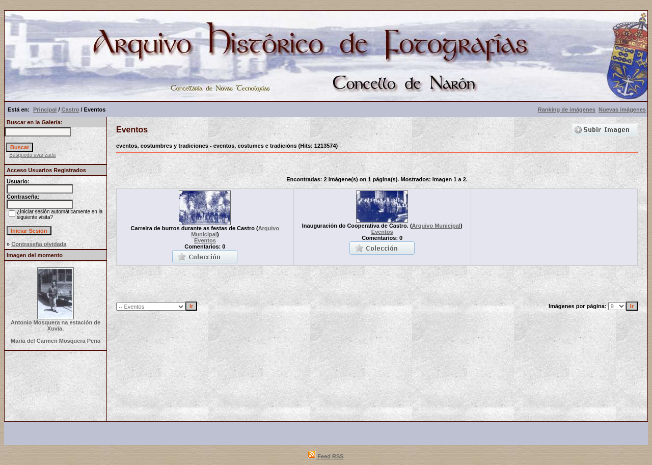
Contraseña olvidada (38, 244)
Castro (70, 109)
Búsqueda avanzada (32, 155)
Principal (45, 109)
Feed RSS (325, 456)
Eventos (205, 240)
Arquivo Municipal (436, 226)
